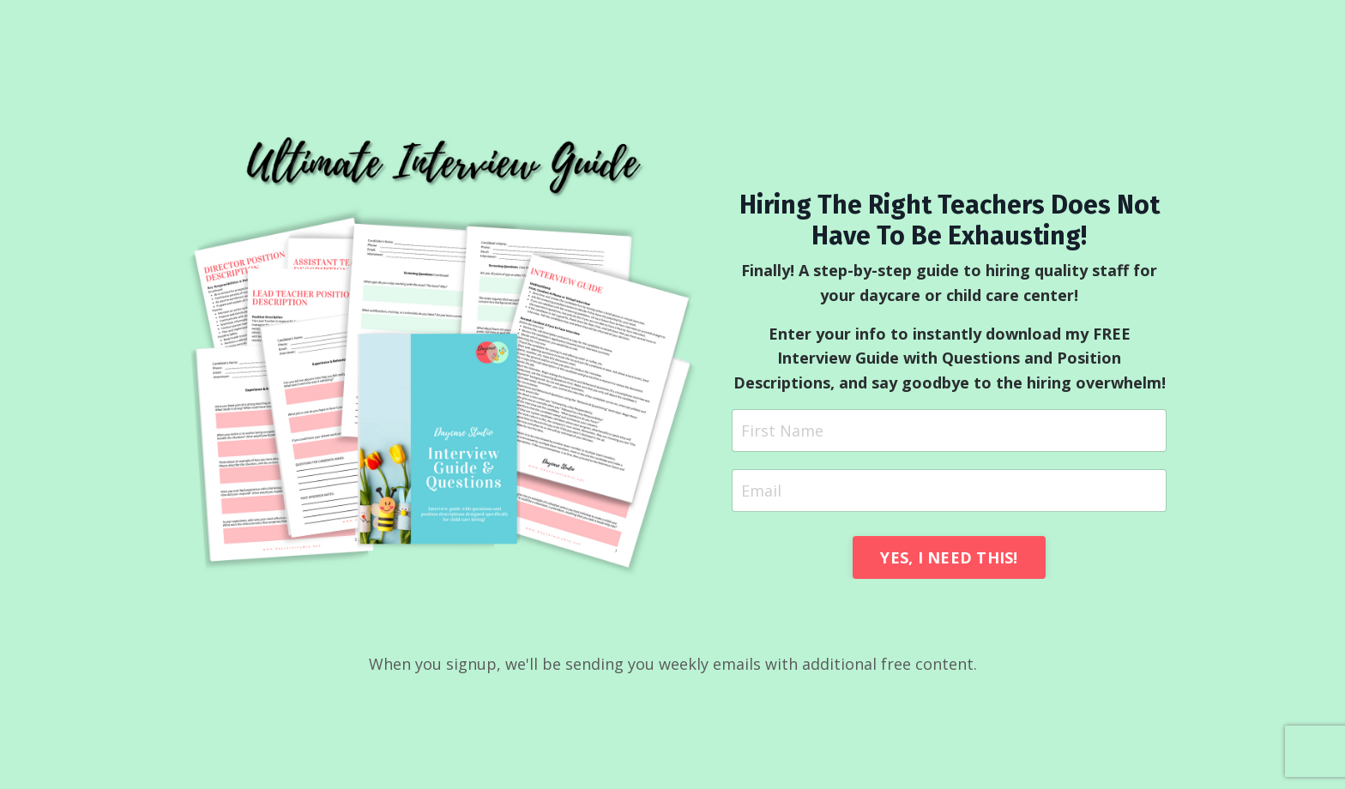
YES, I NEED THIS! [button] (948, 557)
